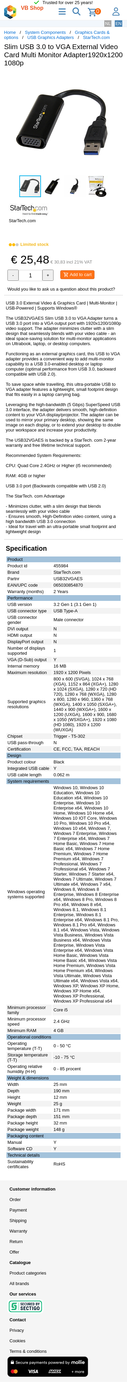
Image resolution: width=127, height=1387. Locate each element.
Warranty (18, 1231)
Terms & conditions (28, 1351)
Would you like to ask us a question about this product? (61, 289)
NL (108, 23)
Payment (18, 1210)
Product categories (27, 1273)
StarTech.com (96, 37)
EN (118, 23)
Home (10, 32)
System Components (45, 32)
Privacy (16, 1330)
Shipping (18, 1220)
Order (15, 1199)
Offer (14, 1252)
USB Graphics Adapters (50, 37)
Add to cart (77, 274)
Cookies (17, 1340)
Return (16, 1241)
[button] (116, 79)
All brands (19, 1283)
